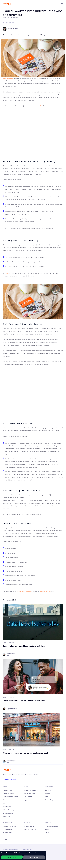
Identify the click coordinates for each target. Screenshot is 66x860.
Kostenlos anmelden (9, 779)
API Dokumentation (51, 826)
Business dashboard (9, 826)
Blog (46, 797)
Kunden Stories (8, 829)
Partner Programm (51, 800)
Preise (5, 836)
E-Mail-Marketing (8, 810)
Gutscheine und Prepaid (10, 797)
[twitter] (3, 23)
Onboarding (28, 797)
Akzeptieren (12, 857)
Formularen (6, 816)
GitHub (47, 833)
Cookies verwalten (34, 857)
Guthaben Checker (30, 829)
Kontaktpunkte (8, 813)
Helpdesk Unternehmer (31, 790)
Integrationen (7, 833)
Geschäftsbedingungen (10, 849)
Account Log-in (29, 826)
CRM (4, 803)
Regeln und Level (8, 793)
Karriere (47, 793)
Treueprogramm (8, 790)
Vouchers (6, 800)
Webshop (6, 839)
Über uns (48, 790)
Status (47, 829)
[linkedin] (10, 23)
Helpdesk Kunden (29, 793)
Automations (7, 806)
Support (26, 800)
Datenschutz (27, 849)
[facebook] (7, 23)
